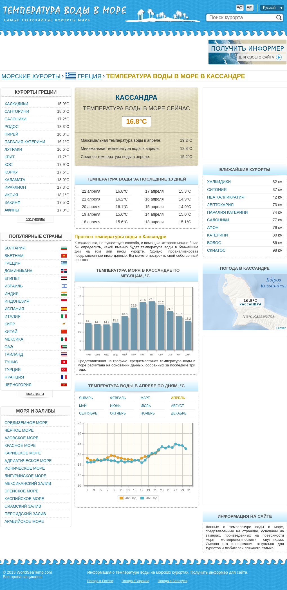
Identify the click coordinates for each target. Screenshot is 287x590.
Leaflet (281, 328)
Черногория (18, 384)
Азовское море (22, 438)
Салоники (218, 220)
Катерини (217, 235)
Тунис (11, 362)
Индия (12, 293)
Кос (9, 164)
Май (83, 406)
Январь (86, 398)
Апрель (178, 398)
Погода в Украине (135, 581)
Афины (12, 210)
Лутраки (13, 149)
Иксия (11, 195)
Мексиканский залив (28, 483)
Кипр (10, 324)
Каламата (15, 179)
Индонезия (17, 301)
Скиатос (216, 250)
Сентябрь (88, 413)
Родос (12, 126)
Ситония (217, 189)
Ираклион (15, 187)
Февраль (118, 398)
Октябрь (118, 413)
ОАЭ (9, 346)
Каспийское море (24, 498)
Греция (90, 76)
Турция (13, 369)
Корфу (11, 172)
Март (145, 398)
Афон (213, 227)
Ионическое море (25, 468)
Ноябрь (148, 413)
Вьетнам (14, 255)
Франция (14, 377)
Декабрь (179, 413)
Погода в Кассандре (245, 268)
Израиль (14, 286)
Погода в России (100, 581)
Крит (10, 157)
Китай (11, 331)
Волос (214, 242)
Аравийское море (24, 521)
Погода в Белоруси (172, 581)
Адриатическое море (28, 460)
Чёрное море (19, 430)
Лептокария (220, 204)
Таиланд (14, 354)
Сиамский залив (23, 506)
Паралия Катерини (227, 212)
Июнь (115, 406)
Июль (146, 406)
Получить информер (209, 572)
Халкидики (219, 181)
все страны (35, 394)
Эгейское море (22, 491)
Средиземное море (26, 422)
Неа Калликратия (225, 197)
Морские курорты (30, 76)
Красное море (20, 445)
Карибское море (23, 453)
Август (177, 406)
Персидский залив (25, 514)
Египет (12, 278)
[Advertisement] (102, 52)
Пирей (11, 134)
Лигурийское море (25, 476)
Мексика (14, 339)
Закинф (13, 202)
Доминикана (18, 271)
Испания (14, 309)
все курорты (35, 219)
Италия (13, 316)
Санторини (17, 111)
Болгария (15, 248)
